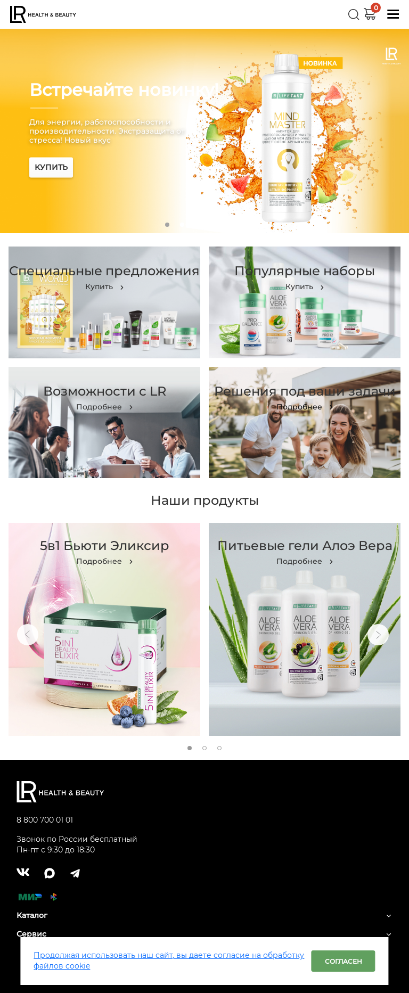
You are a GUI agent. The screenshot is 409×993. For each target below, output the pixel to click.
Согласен (343, 961)
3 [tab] (197, 225)
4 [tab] (212, 225)
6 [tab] (242, 225)
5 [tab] (227, 225)
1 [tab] (167, 225)
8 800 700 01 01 (45, 820)
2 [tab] (182, 225)
